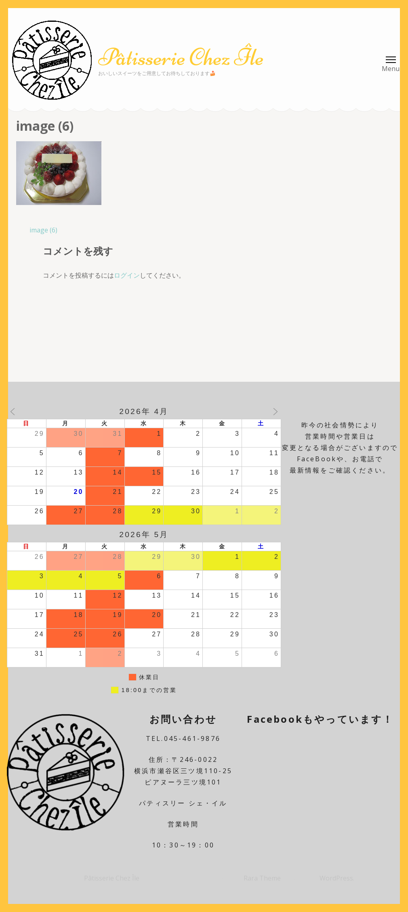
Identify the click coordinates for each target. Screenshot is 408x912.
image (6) (43, 230)
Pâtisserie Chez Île (181, 57)
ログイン (127, 275)
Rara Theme (263, 878)
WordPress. (337, 878)
